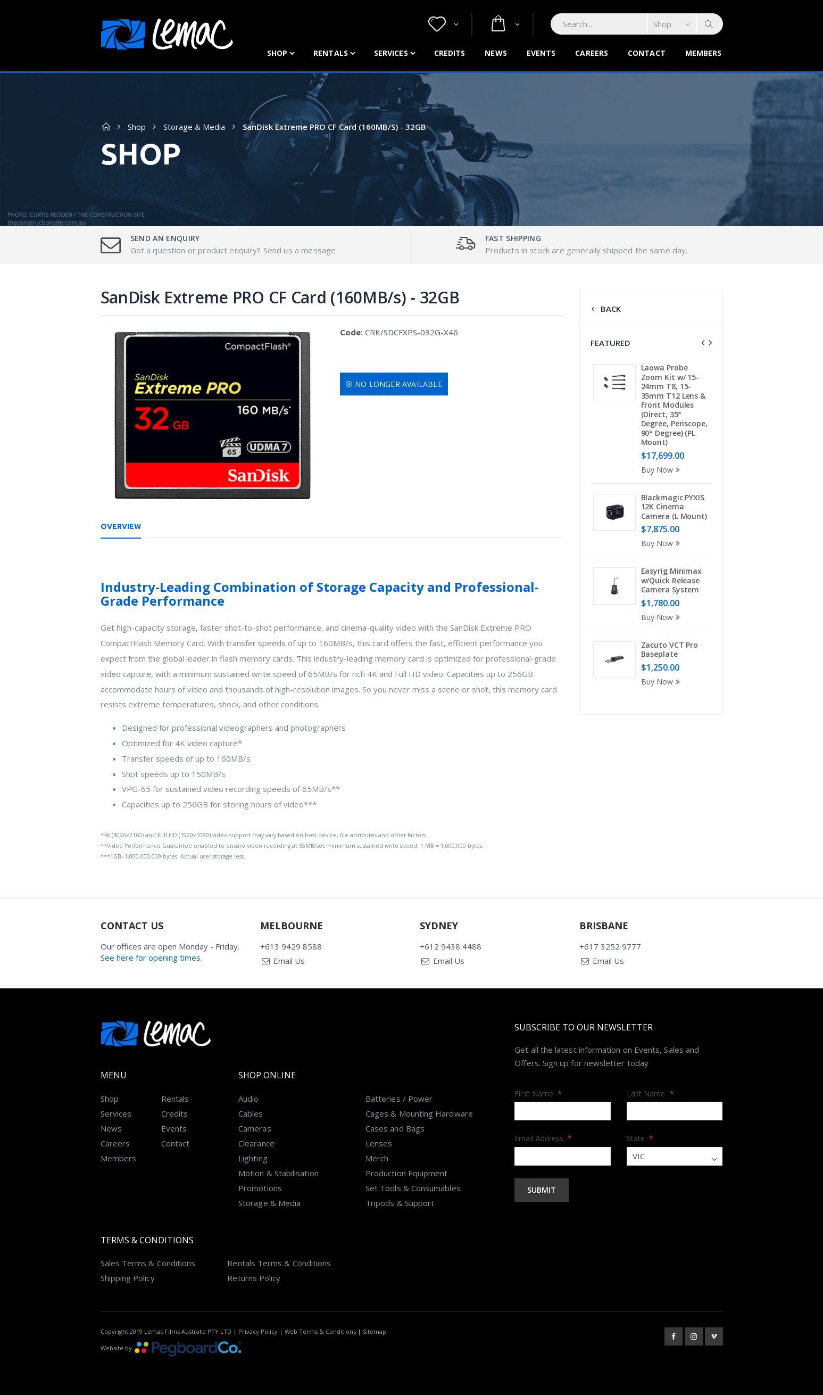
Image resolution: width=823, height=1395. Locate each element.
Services (391, 53)
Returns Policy (253, 1278)
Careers (591, 53)
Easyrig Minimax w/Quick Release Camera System (671, 580)
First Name (538, 1093)
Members (703, 53)
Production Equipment (406, 1173)
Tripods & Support (399, 1203)
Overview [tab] (121, 526)
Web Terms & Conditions (320, 1331)
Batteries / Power (399, 1098)
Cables (250, 1113)
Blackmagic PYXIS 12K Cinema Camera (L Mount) (674, 506)
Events (541, 53)
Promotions (260, 1188)
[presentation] (702, 343)
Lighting (253, 1158)
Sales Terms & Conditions (148, 1263)
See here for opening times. (151, 957)
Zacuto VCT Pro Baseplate (670, 649)
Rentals (330, 53)
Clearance (256, 1143)
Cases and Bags (395, 1128)
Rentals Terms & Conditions (279, 1263)
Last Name (650, 1093)
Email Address (543, 1138)
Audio (248, 1098)
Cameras (254, 1128)
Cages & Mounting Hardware (419, 1113)
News (495, 53)
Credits (449, 53)
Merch (376, 1158)
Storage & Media (194, 126)
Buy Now (662, 470)
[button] (443, 24)
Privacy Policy (258, 1331)
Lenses (378, 1143)
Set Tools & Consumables (413, 1188)
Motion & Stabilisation (278, 1173)
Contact (647, 53)
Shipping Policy (128, 1278)
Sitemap (374, 1331)
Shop (277, 53)
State (640, 1138)
